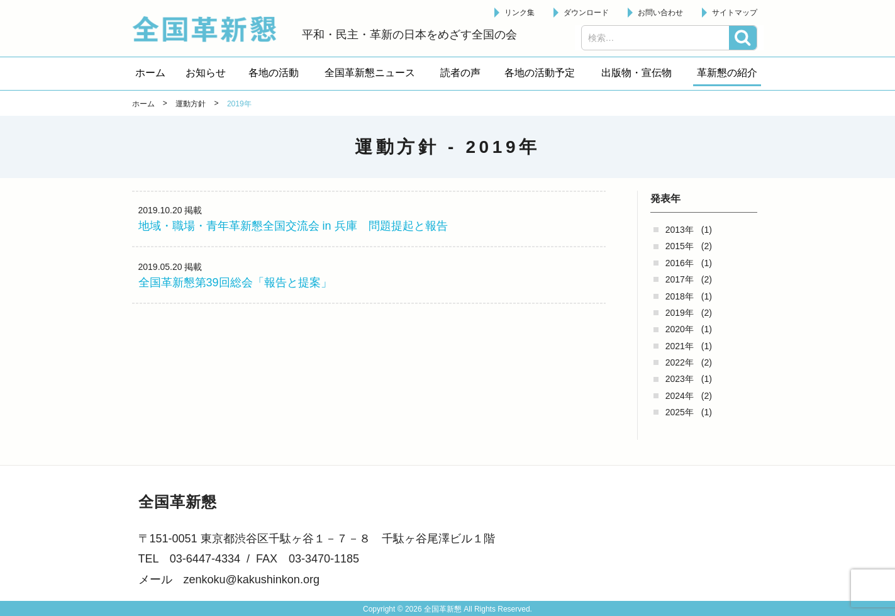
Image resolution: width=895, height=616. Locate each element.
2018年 (679, 296)
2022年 (679, 362)
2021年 (679, 346)
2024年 (679, 396)
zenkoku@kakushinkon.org (252, 579)
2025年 (679, 412)
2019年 (679, 313)
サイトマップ (734, 12)
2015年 (679, 246)
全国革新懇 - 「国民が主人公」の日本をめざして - (210, 29)
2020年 (679, 329)
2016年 (679, 263)
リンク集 (519, 12)
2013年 (679, 230)
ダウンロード (586, 12)
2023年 (679, 379)
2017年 (679, 279)
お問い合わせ (660, 12)
